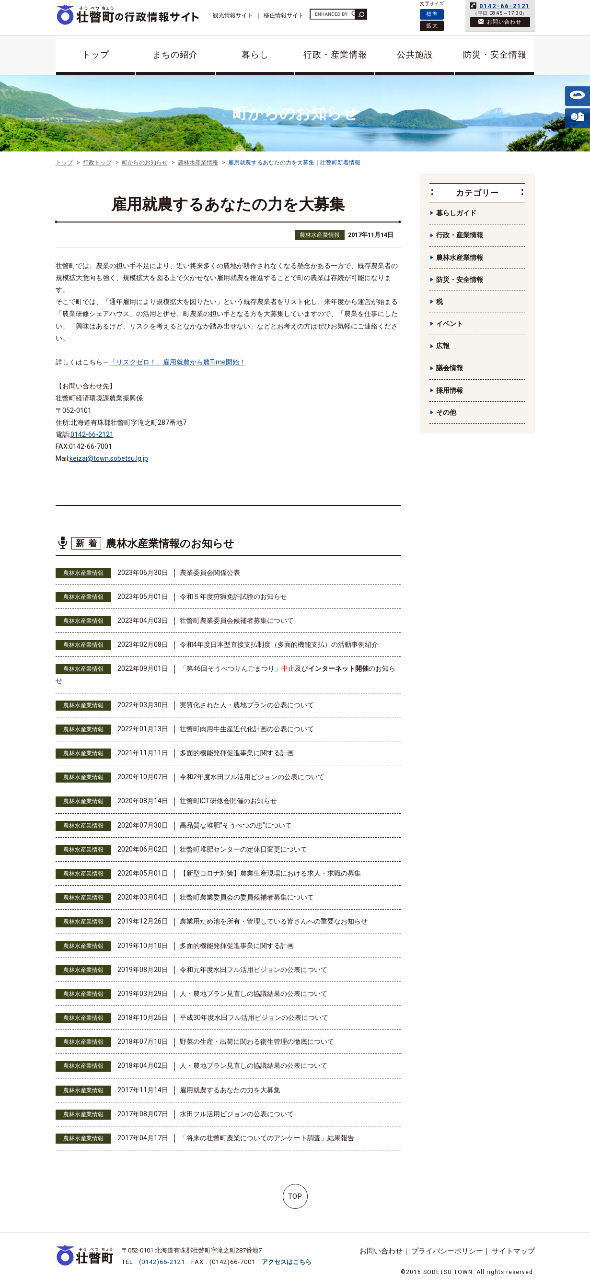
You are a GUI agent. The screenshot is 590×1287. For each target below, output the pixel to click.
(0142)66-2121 (162, 1261)
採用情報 (449, 390)
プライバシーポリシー (447, 1251)
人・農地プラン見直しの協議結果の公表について (253, 993)
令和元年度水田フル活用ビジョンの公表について (253, 969)
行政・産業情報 (335, 54)
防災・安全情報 (495, 54)
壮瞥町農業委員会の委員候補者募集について (247, 897)
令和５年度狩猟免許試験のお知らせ (233, 596)
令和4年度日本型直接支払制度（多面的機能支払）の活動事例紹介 (279, 644)
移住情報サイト (284, 15)
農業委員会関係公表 (210, 572)
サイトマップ (513, 1251)
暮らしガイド (456, 213)
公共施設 (415, 54)
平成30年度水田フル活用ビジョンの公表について (254, 1017)
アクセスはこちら (287, 1261)
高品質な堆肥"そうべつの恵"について (236, 825)
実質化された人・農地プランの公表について (247, 705)
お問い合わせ (381, 1251)
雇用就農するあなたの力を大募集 (230, 1090)
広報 (443, 346)
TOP (295, 1196)
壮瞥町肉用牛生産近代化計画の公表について (247, 729)
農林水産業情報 (320, 235)
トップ (95, 54)
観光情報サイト (233, 15)
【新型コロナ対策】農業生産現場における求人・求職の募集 (270, 873)
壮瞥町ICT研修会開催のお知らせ (228, 801)
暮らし (255, 54)
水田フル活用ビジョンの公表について (237, 1114)
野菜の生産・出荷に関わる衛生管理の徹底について (257, 1041)
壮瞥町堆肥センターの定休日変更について (243, 849)
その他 (446, 412)
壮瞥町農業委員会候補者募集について (237, 620)
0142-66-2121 (504, 6)
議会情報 (449, 368)
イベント (449, 324)
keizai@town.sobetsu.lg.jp (108, 458)
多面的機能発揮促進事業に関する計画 (237, 753)
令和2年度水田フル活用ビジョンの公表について (252, 777)
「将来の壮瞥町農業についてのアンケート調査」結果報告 (267, 1138)
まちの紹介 (175, 54)
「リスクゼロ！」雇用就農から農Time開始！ (177, 362)
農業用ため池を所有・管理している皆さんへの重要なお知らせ (274, 921)
